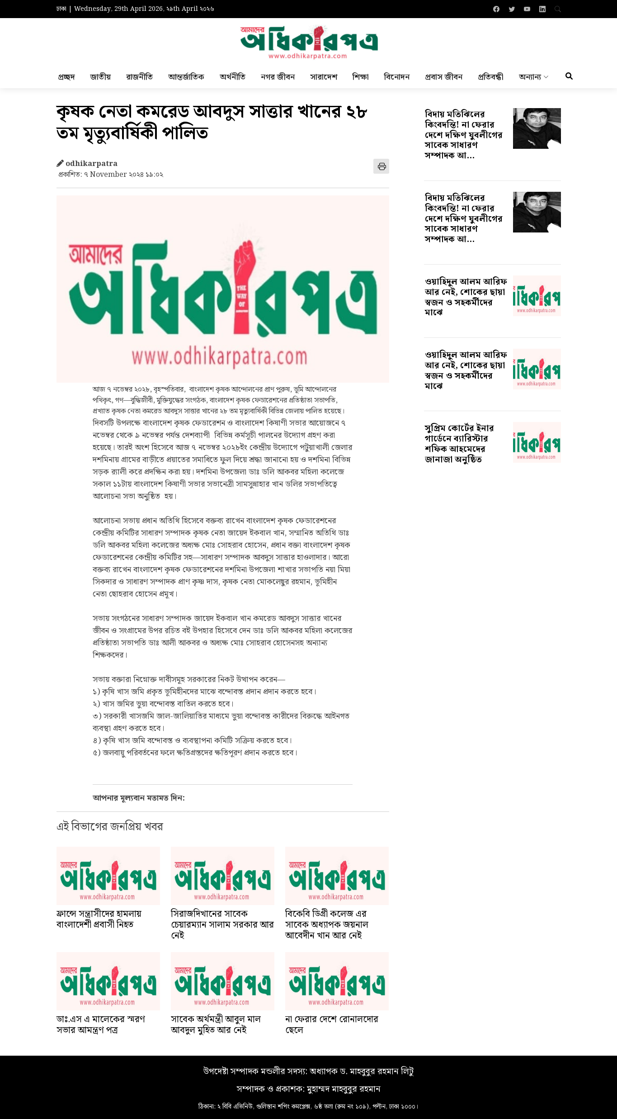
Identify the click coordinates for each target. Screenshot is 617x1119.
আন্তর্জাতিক (186, 79)
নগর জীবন (278, 79)
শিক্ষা (361, 79)
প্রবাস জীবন (443, 79)
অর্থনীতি (232, 79)
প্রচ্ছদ (66, 79)
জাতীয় (100, 79)
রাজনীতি (139, 79)
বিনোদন (397, 79)
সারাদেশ (323, 79)
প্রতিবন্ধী (491, 79)
